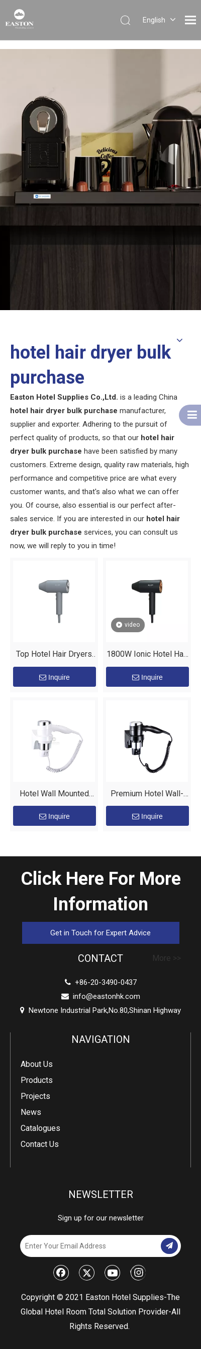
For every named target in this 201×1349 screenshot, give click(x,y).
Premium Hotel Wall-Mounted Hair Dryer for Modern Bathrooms (147, 795)
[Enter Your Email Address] (89, 1246)
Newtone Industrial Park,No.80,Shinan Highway (100, 1010)
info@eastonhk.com (106, 996)
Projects (35, 1096)
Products (37, 1080)
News (31, 1112)
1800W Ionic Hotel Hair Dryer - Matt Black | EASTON (147, 655)
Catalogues (40, 1128)
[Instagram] (138, 1272)
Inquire (54, 677)
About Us (37, 1064)
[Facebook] (61, 1272)
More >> (166, 958)
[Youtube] (113, 1272)
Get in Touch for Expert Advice (100, 932)
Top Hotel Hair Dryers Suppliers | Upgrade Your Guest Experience (54, 655)
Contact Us (40, 1144)
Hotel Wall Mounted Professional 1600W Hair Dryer (54, 795)
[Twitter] (87, 1272)
